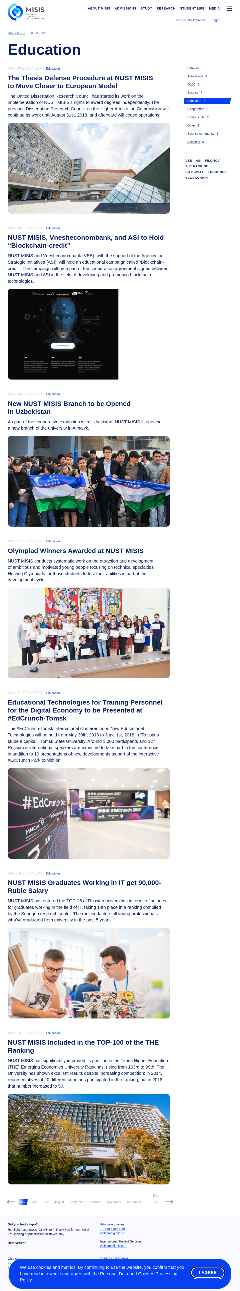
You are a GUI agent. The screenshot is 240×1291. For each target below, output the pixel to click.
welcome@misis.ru (113, 1233)
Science (192, 92)
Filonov (212, 160)
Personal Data (114, 1273)
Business (193, 142)
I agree (208, 1273)
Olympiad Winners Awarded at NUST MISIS (76, 550)
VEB (188, 160)
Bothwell (194, 172)
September (77, 1202)
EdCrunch (217, 172)
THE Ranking (197, 166)
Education (53, 68)
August (59, 1202)
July (46, 1202)
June (34, 1202)
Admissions (195, 76)
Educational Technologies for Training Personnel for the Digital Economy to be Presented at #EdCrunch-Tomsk (85, 710)
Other (191, 125)
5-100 (191, 84)
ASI (198, 160)
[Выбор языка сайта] (229, 20)
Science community (200, 133)
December (134, 1202)
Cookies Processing (157, 1273)
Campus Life (196, 117)
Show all (193, 68)
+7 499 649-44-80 (112, 1229)
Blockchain (196, 177)
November (114, 1202)
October (96, 1202)
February (158, 1202)
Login (215, 20)
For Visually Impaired (190, 20)
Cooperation (195, 109)
